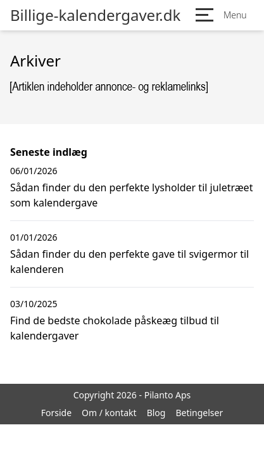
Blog (156, 413)
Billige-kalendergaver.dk (95, 15)
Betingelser (199, 413)
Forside (56, 413)
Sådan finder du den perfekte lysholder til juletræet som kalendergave (131, 195)
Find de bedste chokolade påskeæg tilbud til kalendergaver (114, 328)
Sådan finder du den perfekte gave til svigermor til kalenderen (129, 261)
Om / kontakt (109, 413)
